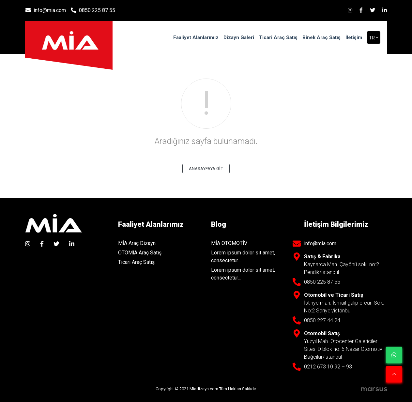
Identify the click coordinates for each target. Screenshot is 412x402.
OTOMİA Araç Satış (139, 253)
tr (372, 37)
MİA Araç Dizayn (137, 243)
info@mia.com (45, 10)
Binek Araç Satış (321, 37)
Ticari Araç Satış (278, 37)
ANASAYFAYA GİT (206, 168)
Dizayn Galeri (238, 37)
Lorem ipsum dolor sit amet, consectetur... (243, 257)
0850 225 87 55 (93, 10)
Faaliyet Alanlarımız (196, 37)
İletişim (353, 37)
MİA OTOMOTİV (229, 243)
